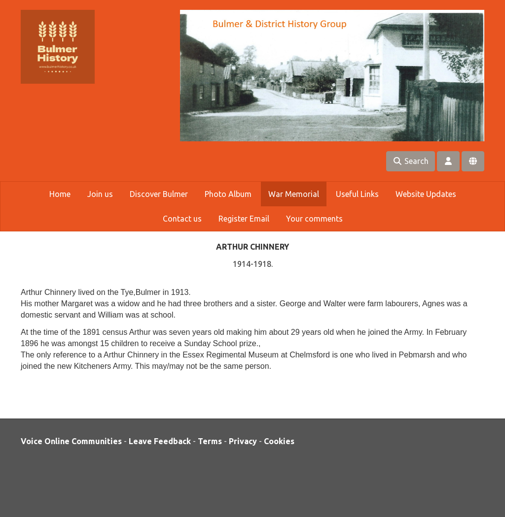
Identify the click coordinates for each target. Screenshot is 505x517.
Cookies (279, 441)
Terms (210, 441)
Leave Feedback (160, 441)
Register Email (243, 218)
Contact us (182, 218)
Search (411, 161)
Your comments (314, 218)
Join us (100, 194)
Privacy (243, 441)
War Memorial (293, 194)
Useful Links (357, 194)
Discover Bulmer (159, 194)
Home (60, 194)
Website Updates (426, 194)
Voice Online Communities (71, 441)
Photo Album (228, 194)
